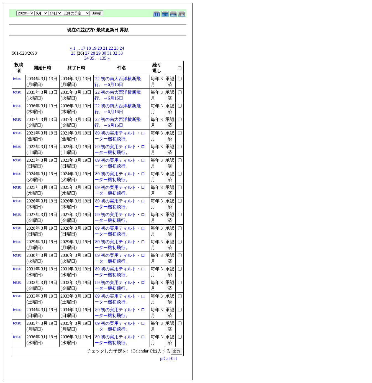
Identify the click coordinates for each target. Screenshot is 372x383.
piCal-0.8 (168, 358)
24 (122, 48)
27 (87, 53)
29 (98, 53)
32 (115, 53)
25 (73, 53)
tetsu (17, 78)
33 (120, 53)
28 (93, 53)
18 (88, 48)
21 (105, 48)
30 (104, 53)
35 (92, 58)
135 (103, 58)
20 (100, 48)
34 (86, 58)
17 (83, 48)
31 (109, 53)
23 (116, 48)
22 (111, 48)
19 (94, 48)
